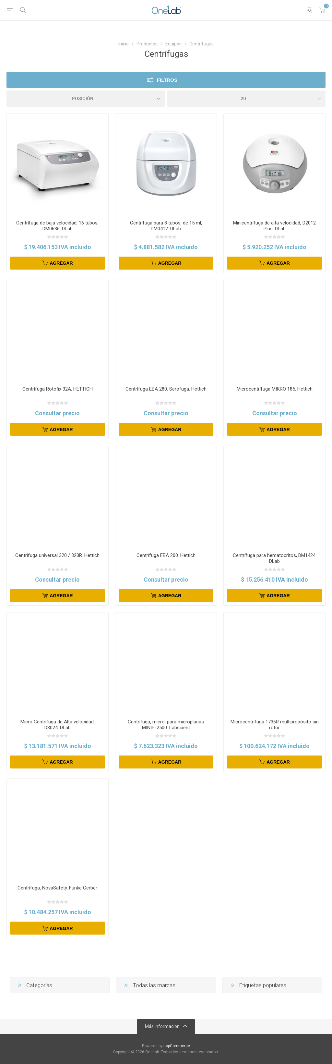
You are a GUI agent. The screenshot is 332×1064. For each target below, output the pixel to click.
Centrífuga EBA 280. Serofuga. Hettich (166, 389)
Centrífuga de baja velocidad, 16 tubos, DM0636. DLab (57, 226)
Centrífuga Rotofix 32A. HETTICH (57, 389)
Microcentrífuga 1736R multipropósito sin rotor (275, 725)
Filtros (167, 80)
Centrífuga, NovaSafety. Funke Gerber (57, 888)
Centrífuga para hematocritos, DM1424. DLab (274, 558)
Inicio (123, 43)
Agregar (61, 263)
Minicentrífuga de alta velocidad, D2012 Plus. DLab (274, 226)
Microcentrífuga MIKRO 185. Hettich (275, 389)
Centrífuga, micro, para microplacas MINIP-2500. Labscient (166, 725)
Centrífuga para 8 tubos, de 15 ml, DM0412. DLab (166, 226)
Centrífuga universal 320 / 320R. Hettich (57, 555)
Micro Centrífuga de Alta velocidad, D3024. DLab (57, 725)
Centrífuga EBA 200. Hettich (166, 555)
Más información (162, 1026)
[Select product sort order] (85, 99)
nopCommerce (176, 1046)
